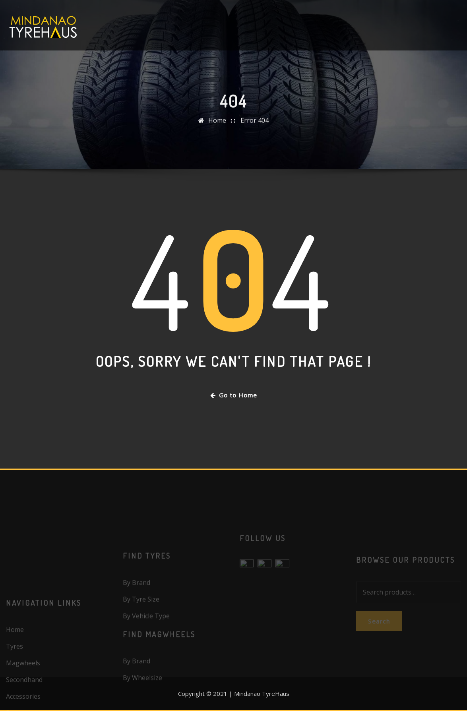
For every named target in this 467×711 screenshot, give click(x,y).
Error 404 (254, 126)
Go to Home (233, 395)
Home (217, 126)
